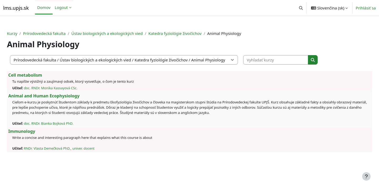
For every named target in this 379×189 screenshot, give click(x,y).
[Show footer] (366, 176)
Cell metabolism (37, 75)
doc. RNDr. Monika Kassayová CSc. (62, 88)
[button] (301, 8)
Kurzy (24, 33)
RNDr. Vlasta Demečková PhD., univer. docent (71, 148)
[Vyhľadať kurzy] (287, 60)
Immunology (33, 131)
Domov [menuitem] (43, 7)
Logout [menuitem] (61, 7)
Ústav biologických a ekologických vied (118, 33)
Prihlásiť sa (366, 7)
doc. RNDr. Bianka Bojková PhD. (60, 123)
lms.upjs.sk (16, 7)
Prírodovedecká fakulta (56, 33)
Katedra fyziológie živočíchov (186, 33)
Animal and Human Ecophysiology (55, 96)
